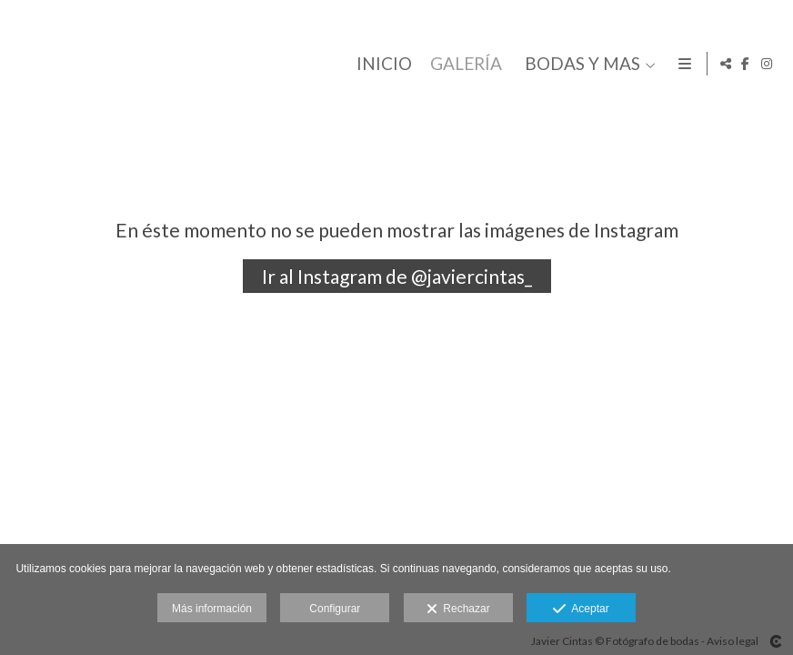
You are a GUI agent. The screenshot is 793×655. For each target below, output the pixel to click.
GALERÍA (463, 64)
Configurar (334, 608)
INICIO (381, 64)
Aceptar (580, 609)
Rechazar (458, 609)
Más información (212, 608)
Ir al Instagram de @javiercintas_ (397, 276)
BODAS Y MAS (579, 64)
